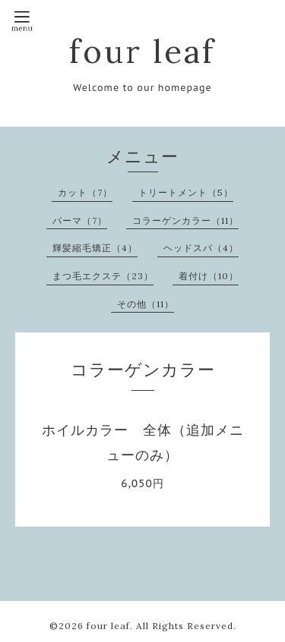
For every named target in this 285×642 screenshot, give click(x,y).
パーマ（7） (79, 220)
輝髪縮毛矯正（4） (95, 247)
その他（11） (145, 304)
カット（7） (85, 192)
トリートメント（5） (185, 192)
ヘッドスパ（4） (201, 247)
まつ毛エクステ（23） (103, 276)
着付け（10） (209, 276)
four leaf (142, 51)
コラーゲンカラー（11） (185, 220)
